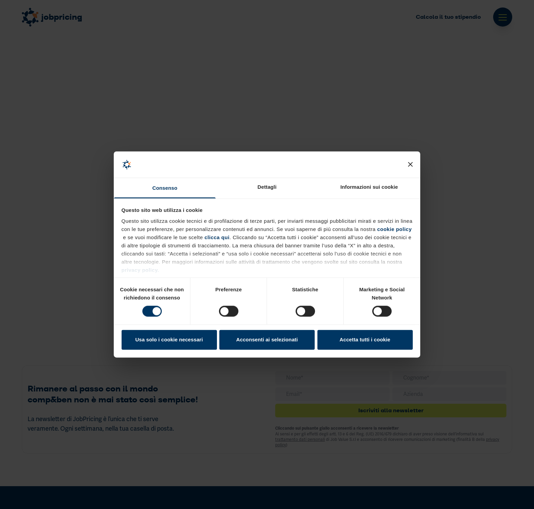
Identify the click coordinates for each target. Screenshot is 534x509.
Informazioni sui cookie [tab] (369, 187)
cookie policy (394, 229)
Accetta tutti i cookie (365, 339)
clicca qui (216, 237)
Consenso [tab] (164, 188)
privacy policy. (140, 270)
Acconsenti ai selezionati (267, 339)
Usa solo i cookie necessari (169, 339)
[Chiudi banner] (410, 164)
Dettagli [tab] (267, 187)
